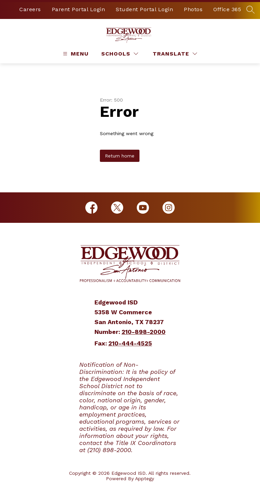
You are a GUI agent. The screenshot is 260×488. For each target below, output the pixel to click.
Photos (193, 9)
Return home (119, 155)
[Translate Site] (175, 53)
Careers (30, 9)
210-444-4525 (130, 343)
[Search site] (250, 9)
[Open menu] (75, 53)
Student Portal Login (144, 9)
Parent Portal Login (78, 9)
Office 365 (227, 9)
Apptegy (144, 478)
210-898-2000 (144, 331)
